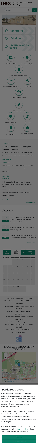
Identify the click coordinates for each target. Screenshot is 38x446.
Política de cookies (21, 429)
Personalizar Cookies (19, 441)
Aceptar (19, 437)
